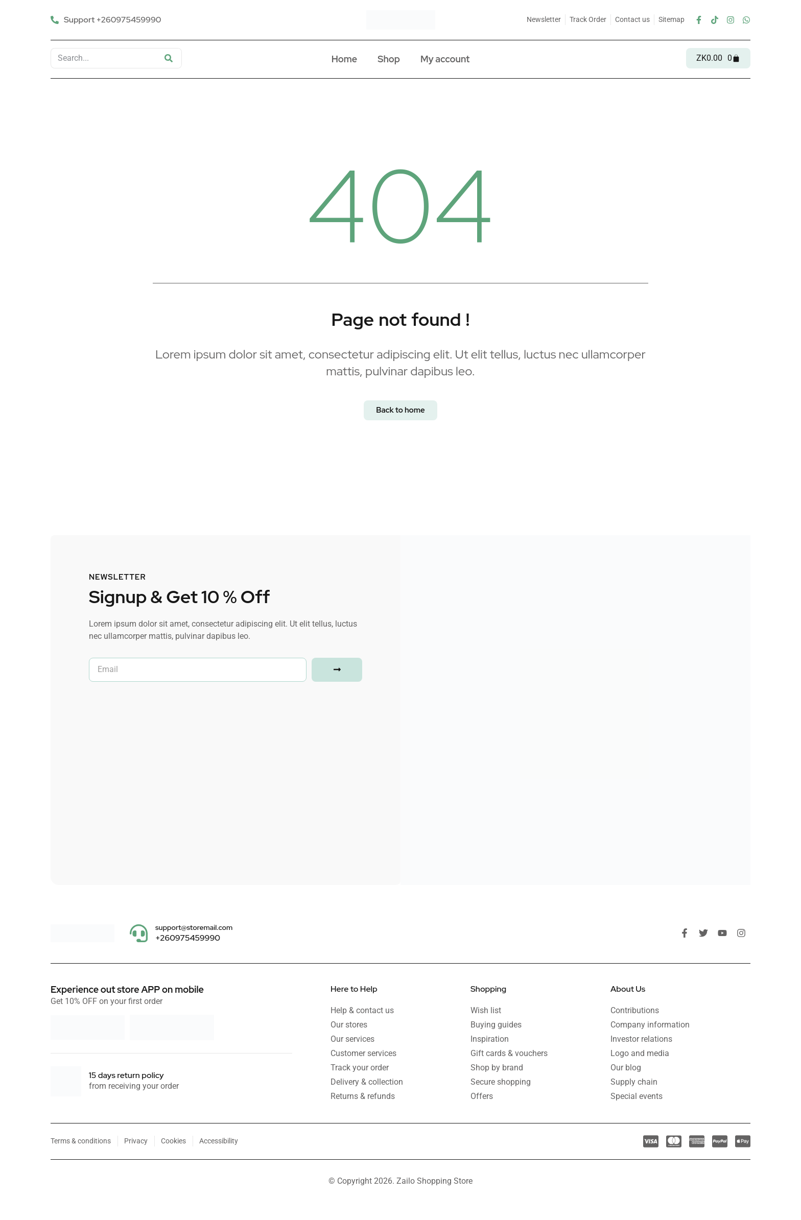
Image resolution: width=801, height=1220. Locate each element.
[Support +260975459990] (107, 20)
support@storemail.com (193, 927)
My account (444, 59)
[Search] (168, 58)
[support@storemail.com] (139, 933)
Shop (389, 59)
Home (345, 59)
